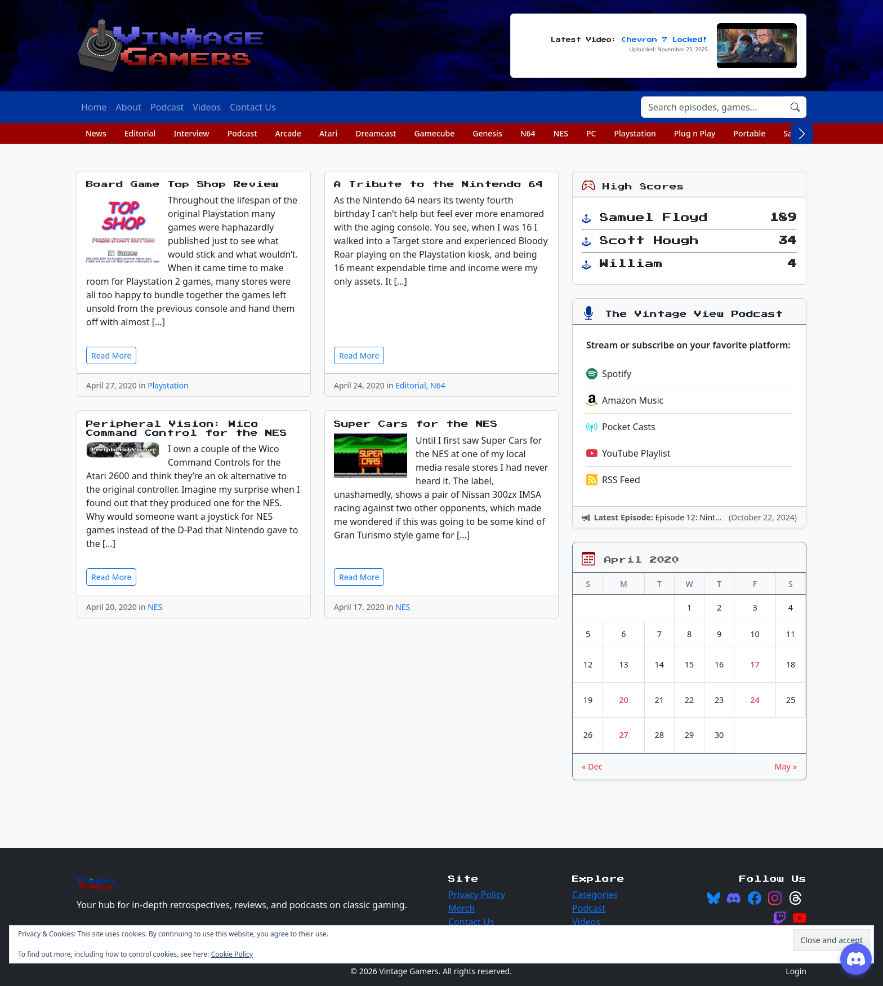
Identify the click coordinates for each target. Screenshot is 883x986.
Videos (586, 922)
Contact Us (471, 922)
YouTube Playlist (628, 453)
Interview (191, 133)
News (96, 133)
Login (796, 971)
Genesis (487, 133)
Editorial (140, 133)
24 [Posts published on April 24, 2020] (754, 700)
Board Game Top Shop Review (182, 184)
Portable (749, 133)
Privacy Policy (476, 894)
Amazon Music (624, 400)
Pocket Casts (620, 426)
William (631, 263)
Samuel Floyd (654, 217)
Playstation (634, 133)
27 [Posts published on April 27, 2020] (623, 734)
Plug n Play (695, 133)
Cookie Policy (232, 954)
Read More (111, 355)
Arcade (288, 133)
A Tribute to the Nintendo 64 (438, 184)
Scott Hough (649, 240)
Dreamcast (375, 133)
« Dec (592, 766)
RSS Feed (613, 479)
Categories (595, 894)
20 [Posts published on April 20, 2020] (623, 700)
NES (561, 133)
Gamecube (434, 133)
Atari (328, 133)
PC (591, 133)
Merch (461, 908)
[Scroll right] (802, 133)
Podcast (242, 133)
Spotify (608, 373)
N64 (528, 133)
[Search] (712, 107)
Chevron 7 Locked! (665, 39)
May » (785, 766)
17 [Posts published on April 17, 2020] (754, 664)
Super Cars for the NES (416, 424)
